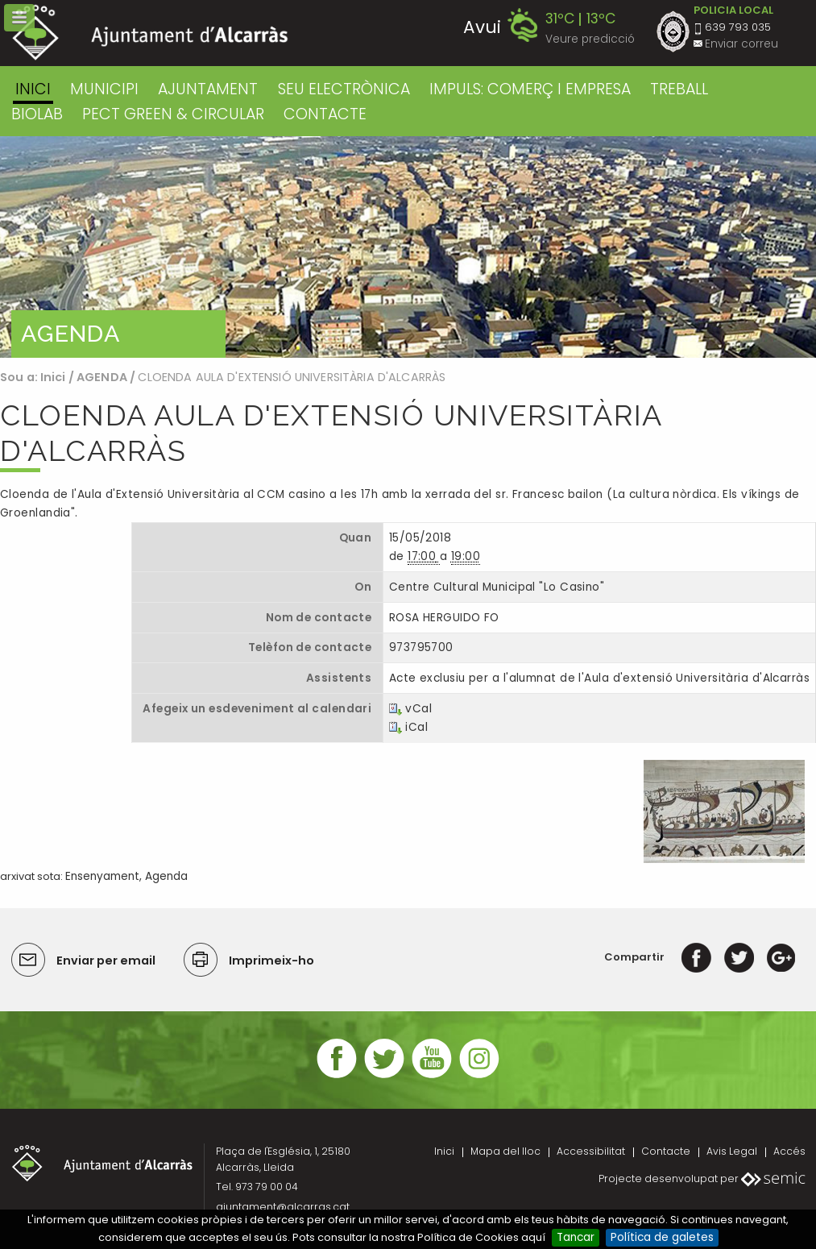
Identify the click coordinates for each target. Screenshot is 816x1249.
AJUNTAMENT (208, 89)
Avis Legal (731, 1151)
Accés (789, 1151)
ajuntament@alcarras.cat (283, 1207)
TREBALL (679, 89)
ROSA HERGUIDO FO (444, 617)
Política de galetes (662, 1237)
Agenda (166, 876)
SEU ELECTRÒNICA (344, 89)
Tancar (575, 1237)
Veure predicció (590, 39)
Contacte (665, 1151)
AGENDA (102, 377)
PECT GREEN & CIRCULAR (173, 114)
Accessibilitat (591, 1151)
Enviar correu (741, 44)
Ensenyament (102, 876)
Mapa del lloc (505, 1151)
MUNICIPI (104, 89)
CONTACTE (325, 114)
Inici (33, 89)
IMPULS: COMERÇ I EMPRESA (530, 89)
